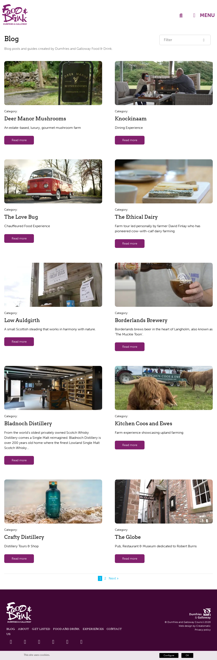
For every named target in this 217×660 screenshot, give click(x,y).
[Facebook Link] (10, 642)
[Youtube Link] (53, 642)
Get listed (41, 629)
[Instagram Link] (67, 642)
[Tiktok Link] (81, 642)
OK (187, 655)
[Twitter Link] (25, 642)
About (23, 629)
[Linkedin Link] (39, 642)
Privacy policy (203, 629)
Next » (113, 578)
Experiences (93, 629)
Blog (10, 629)
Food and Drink (66, 629)
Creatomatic (203, 625)
